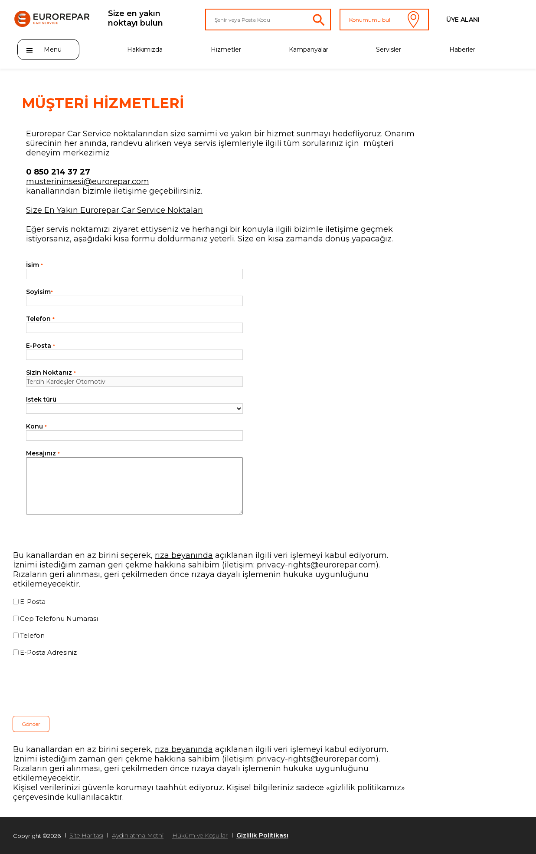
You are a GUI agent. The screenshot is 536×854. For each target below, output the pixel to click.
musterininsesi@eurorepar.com (87, 181)
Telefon (40, 319)
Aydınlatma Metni (137, 835)
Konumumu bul (384, 19)
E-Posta (40, 346)
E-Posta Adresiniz (48, 652)
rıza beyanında (184, 555)
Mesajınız (43, 453)
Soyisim (39, 292)
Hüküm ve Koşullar (200, 835)
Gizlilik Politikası (262, 835)
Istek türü (41, 399)
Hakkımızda (145, 49)
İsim (34, 265)
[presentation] (79, 686)
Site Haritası (86, 835)
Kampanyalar (308, 49)
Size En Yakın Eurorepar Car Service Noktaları (114, 210)
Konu (36, 426)
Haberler (462, 49)
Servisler (388, 49)
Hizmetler (226, 49)
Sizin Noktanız (51, 372)
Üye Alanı (463, 19)
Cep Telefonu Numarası (59, 618)
